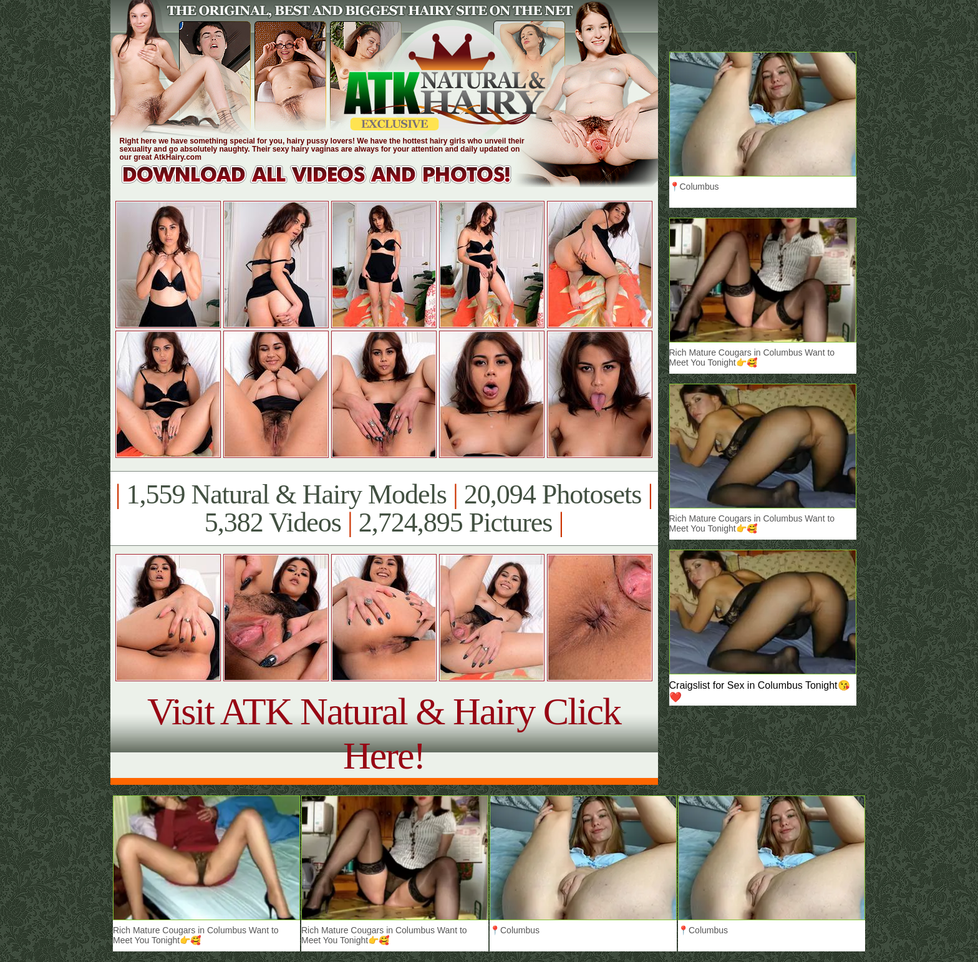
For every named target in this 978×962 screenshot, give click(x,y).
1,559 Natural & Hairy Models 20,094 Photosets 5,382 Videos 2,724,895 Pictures (383, 508)
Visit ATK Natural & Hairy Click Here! (384, 733)
